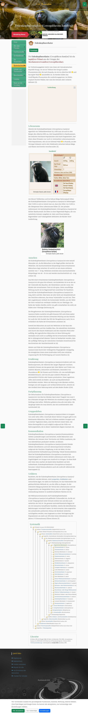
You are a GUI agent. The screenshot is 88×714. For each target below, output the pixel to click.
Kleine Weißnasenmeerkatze (62, 579)
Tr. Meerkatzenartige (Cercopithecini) (59, 543)
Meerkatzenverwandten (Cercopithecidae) (45, 62)
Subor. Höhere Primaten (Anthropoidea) (52, 532)
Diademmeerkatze (60, 556)
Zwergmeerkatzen (57, 610)
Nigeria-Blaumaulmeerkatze (62, 583)
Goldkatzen (64, 479)
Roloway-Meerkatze (62, 552)
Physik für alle (18, 667)
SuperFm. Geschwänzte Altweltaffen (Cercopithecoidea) (59, 536)
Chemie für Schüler (19, 676)
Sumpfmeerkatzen (59, 608)
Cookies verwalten (19, 664)
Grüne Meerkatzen (59, 606)
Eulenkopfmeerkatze (60, 599)
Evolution (16, 79)
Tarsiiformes (42, 623)
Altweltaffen (49, 534)
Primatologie (33, 50)
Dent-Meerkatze (60, 576)
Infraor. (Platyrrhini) (53, 621)
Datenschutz (17, 661)
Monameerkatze (59, 565)
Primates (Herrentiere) (43, 527)
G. (63, 545)
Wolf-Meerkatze (59, 574)
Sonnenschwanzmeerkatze (62, 597)
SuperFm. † (42, 628)
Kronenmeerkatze (60, 572)
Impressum (16, 658)
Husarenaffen (57, 612)
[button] (70, 35)
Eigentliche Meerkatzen (60, 545)
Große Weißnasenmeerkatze (62, 554)
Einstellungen (44, 710)
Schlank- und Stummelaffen (19, 70)
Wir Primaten (44, 4)
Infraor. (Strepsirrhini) (53, 626)
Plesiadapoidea (47, 628)
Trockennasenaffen (46, 529)
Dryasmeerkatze (59, 547)
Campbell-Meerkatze (60, 567)
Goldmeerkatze (60, 561)
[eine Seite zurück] (3, 426)
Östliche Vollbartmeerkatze (62, 592)
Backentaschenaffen (20, 65)
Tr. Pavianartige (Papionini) (56, 615)
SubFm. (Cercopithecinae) (59, 541)
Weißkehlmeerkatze (60, 563)
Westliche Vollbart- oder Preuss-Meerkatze (68, 594)
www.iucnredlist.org (36, 643)
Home (15, 42)
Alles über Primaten (19, 46)
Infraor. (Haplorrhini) (49, 529)
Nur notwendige (32, 710)
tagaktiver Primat (35, 59)
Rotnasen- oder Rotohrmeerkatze (64, 585)
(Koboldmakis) (49, 624)
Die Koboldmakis (19, 55)
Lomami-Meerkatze (63, 601)
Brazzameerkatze (59, 603)
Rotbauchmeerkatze (60, 581)
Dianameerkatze (59, 550)
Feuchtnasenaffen (19, 51)
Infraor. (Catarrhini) (55, 534)
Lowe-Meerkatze (60, 570)
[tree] (52, 577)
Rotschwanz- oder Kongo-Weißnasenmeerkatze (67, 590)
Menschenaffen (19, 75)
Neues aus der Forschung (19, 83)
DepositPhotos (83, 10)
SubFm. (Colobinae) (62, 617)
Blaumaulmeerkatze (60, 588)
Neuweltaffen (49, 621)
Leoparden (55, 479)
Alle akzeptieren (18, 710)
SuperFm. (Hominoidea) (55, 619)
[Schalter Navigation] (85, 4)
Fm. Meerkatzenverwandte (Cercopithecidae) (59, 538)
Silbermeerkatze (61, 559)
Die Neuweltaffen (19, 60)
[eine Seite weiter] (85, 426)
